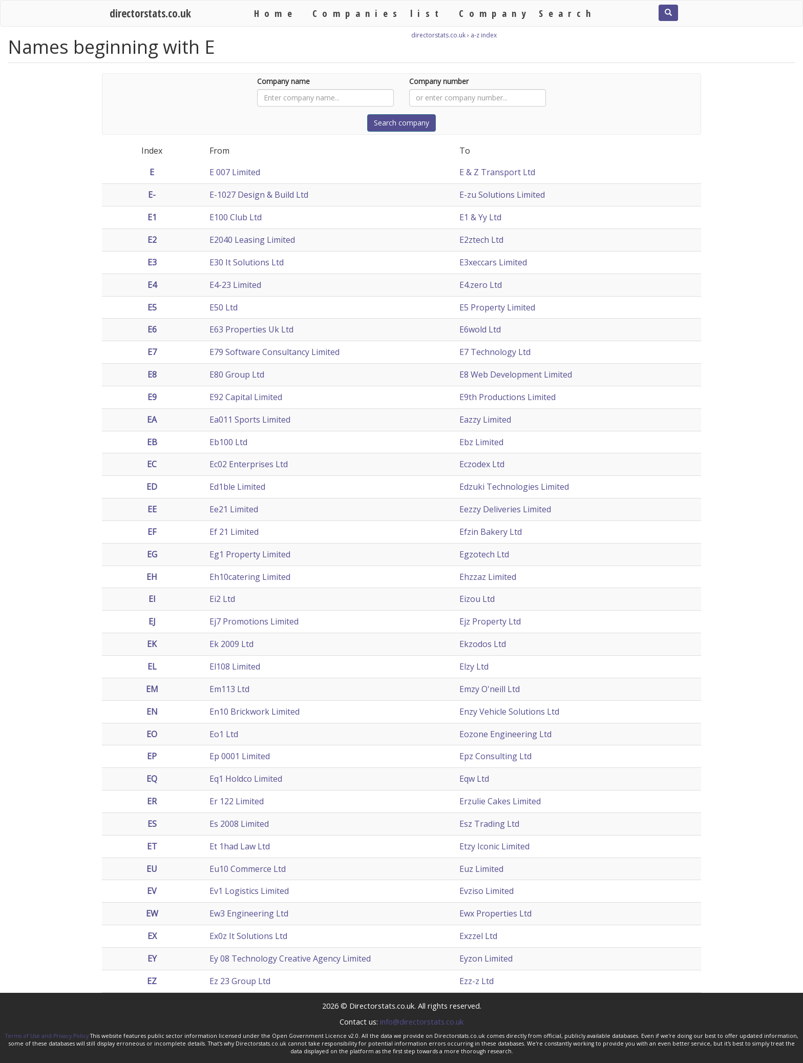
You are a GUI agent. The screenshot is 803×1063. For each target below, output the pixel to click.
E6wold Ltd (480, 329)
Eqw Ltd (474, 778)
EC (152, 464)
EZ (152, 981)
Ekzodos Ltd (482, 644)
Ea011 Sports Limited (249, 419)
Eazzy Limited (485, 419)
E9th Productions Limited (507, 397)
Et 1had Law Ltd (239, 846)
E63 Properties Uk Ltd (251, 329)
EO (151, 734)
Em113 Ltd (229, 689)
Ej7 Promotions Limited (254, 621)
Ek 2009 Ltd (231, 644)
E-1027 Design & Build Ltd (258, 194)
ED (151, 486)
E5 (152, 307)
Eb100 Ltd (228, 442)
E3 (152, 262)
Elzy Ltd (474, 666)
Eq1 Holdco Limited (245, 778)
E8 (152, 374)
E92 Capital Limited (245, 397)
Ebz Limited (481, 442)
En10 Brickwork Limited (254, 711)
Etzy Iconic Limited (494, 846)
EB (152, 442)
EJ (152, 621)
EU (151, 868)
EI (152, 599)
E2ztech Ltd (481, 239)
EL (152, 666)
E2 (152, 239)
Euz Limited (481, 868)
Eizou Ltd (477, 599)
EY (152, 958)
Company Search (527, 13)
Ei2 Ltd (222, 599)
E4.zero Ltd (480, 284)
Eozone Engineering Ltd (505, 734)
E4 (152, 284)
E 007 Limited (234, 172)
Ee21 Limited (233, 509)
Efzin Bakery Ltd (490, 531)
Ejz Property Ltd (490, 621)
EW (152, 913)
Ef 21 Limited (234, 531)
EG (152, 554)
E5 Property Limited (497, 307)
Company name (283, 81)
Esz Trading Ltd (489, 823)
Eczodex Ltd (481, 464)
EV (152, 891)
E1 (152, 217)
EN (152, 711)
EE (152, 509)
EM (152, 689)
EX (152, 936)
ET (152, 846)
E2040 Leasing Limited (252, 239)
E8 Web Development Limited (515, 374)
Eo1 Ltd (223, 734)
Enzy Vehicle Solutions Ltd (509, 711)
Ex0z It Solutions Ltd (248, 936)
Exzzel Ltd (478, 936)
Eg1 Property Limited (249, 554)
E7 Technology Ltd (495, 352)
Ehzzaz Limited (487, 576)
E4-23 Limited (235, 284)
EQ (151, 778)
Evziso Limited (486, 891)
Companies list (377, 13)
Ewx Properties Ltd (495, 913)
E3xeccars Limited (493, 262)
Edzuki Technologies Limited (514, 486)
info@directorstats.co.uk (421, 1021)
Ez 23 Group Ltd (239, 981)
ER (152, 801)
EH (151, 576)
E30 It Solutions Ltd (246, 262)
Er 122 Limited (236, 801)
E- (152, 194)
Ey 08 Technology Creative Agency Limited (290, 958)
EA (152, 419)
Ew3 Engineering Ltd (248, 913)
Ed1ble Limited (237, 486)
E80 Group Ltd (236, 374)
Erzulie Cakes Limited (500, 801)
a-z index (484, 35)
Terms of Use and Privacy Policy (47, 1035)
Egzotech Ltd (484, 554)
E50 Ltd (223, 307)
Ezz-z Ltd (476, 981)
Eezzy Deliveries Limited (505, 509)
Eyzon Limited (486, 958)
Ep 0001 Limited (239, 756)
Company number (439, 81)
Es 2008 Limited (239, 823)
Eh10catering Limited (249, 576)
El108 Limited (234, 666)
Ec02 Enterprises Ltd (248, 464)
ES (152, 823)
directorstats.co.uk (150, 13)
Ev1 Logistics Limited (249, 891)
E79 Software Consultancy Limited (274, 352)
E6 (152, 329)
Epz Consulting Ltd (495, 756)
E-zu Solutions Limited (502, 194)
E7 (152, 352)
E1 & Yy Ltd (480, 217)
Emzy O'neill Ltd (489, 689)
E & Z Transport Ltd (497, 172)
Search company (401, 123)
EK (152, 644)
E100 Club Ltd (235, 217)
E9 (152, 397)
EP (152, 756)
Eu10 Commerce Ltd (247, 868)
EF (151, 531)
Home (276, 13)
